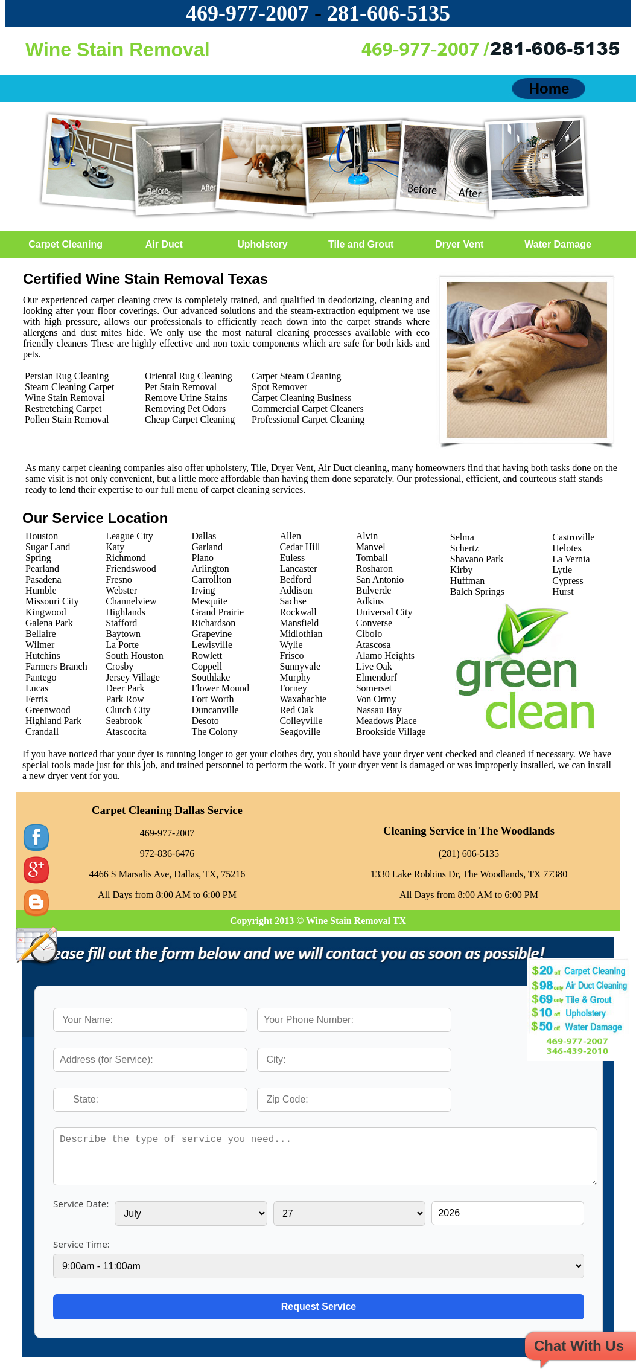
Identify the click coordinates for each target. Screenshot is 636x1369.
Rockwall (297, 612)
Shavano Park (476, 559)
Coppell (206, 666)
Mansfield (299, 623)
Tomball (372, 558)
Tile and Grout (360, 244)
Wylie (290, 645)
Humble (41, 590)
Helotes (567, 548)
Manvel (371, 547)
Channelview (131, 601)
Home (549, 88)
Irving (203, 590)
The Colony (214, 731)
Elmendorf (376, 677)
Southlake (210, 677)
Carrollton (211, 579)
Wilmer (39, 645)
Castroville (573, 537)
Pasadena (43, 579)
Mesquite (209, 601)
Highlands (125, 612)
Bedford (295, 579)
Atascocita (126, 731)
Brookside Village (391, 731)
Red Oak (296, 710)
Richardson (213, 623)
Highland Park (53, 721)
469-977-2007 (247, 13)
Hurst (563, 591)
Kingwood (45, 612)
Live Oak (374, 666)
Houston (41, 536)
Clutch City (128, 710)
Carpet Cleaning (65, 244)
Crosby (119, 666)
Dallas (203, 536)
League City (129, 536)
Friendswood (131, 568)
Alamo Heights (385, 655)
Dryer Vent (459, 244)
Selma (462, 537)
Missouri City (51, 601)
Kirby (461, 570)
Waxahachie (302, 699)
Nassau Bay (379, 710)
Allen (290, 536)
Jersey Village (133, 677)
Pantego (41, 677)
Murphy (295, 677)
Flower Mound (220, 688)
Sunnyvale (299, 666)
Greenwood (48, 710)
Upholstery (262, 244)
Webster (121, 590)
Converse (374, 623)
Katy (115, 547)
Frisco (291, 655)
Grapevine (211, 634)
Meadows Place (386, 721)
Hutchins (42, 655)
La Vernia (571, 559)
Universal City (384, 612)
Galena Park (49, 623)
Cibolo (369, 634)
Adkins (370, 601)
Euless (292, 558)
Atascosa (373, 645)
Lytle (562, 570)
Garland (207, 547)
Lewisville (211, 645)
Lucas (36, 688)
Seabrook (124, 721)
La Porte (122, 645)
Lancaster (298, 568)
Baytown (123, 634)
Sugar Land (47, 547)
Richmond (126, 558)
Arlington (210, 568)
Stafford (121, 623)
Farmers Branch (56, 666)
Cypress (568, 580)
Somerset (374, 688)
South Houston (135, 655)
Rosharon (374, 568)
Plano (202, 558)
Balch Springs (477, 591)
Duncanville (214, 710)
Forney (293, 688)
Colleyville (300, 721)
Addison (295, 590)
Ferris (36, 699)
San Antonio (380, 579)
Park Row (125, 699)
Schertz (464, 548)
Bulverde (374, 590)
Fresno (119, 579)
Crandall (42, 731)
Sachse (292, 601)
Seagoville (299, 731)
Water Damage (557, 244)
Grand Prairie (217, 612)
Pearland (42, 568)
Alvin (367, 536)
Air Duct (164, 244)
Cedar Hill (299, 547)
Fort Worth (212, 699)
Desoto (204, 721)
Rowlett (206, 655)
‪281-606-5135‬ (388, 13)
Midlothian (300, 634)
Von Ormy (376, 699)
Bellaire (40, 634)
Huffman (467, 580)
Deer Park (125, 688)
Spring (38, 558)
